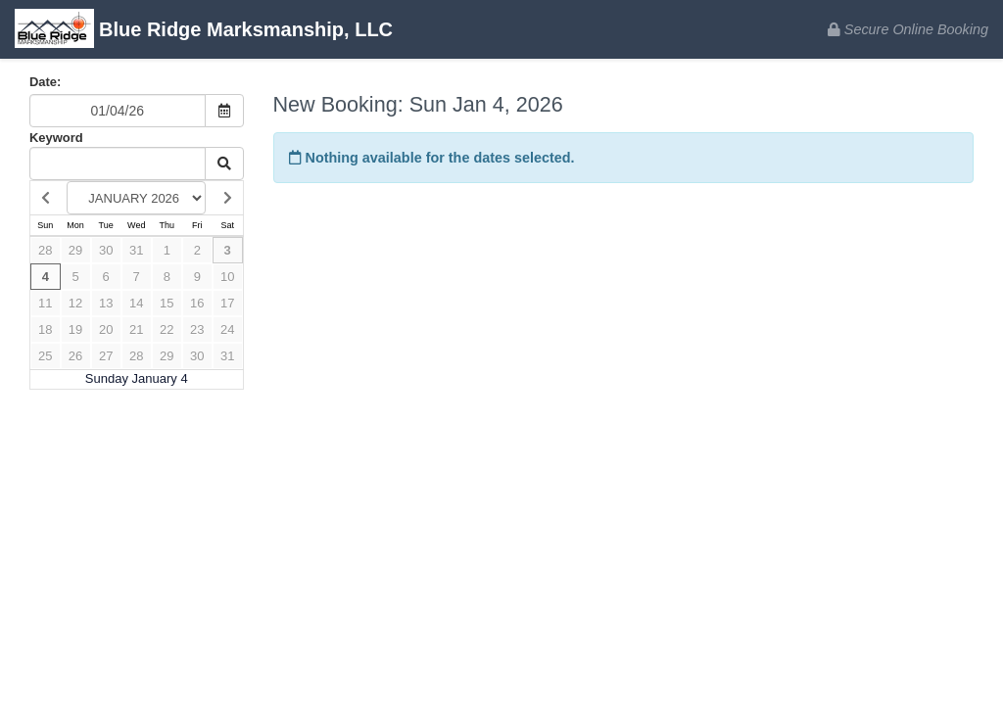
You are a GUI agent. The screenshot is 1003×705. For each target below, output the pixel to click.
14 (136, 303)
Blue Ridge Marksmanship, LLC (204, 31)
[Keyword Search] (117, 163)
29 (75, 250)
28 (45, 250)
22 (166, 329)
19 (75, 329)
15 (166, 303)
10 (227, 276)
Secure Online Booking (908, 29)
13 (106, 303)
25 (45, 356)
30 (106, 250)
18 (45, 329)
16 (197, 303)
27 (106, 356)
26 (75, 356)
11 (45, 303)
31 (136, 250)
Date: (45, 81)
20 (106, 329)
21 (136, 329)
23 (197, 329)
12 (75, 303)
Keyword (56, 137)
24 (227, 329)
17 (227, 303)
